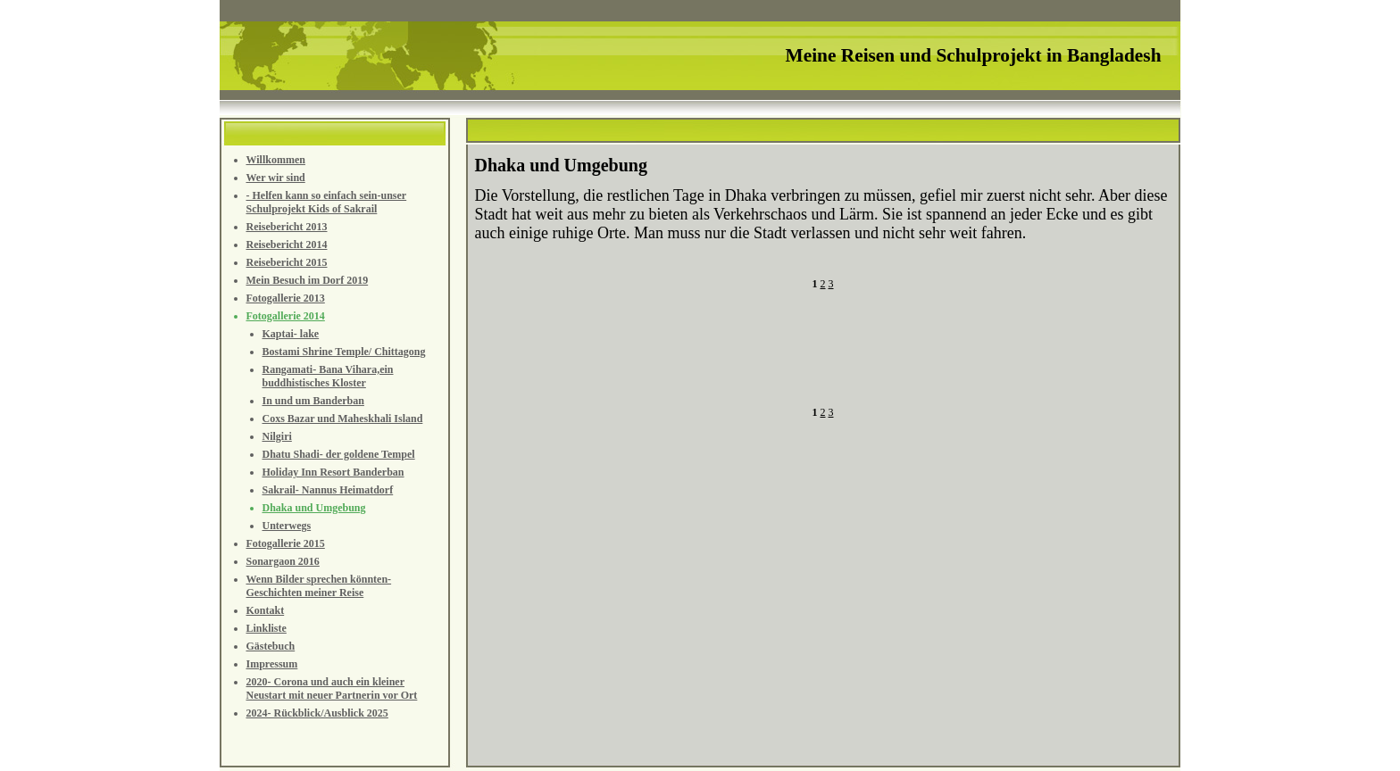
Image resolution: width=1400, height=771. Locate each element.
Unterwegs (287, 525)
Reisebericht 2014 (287, 244)
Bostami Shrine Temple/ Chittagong (344, 351)
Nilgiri (277, 436)
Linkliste (266, 628)
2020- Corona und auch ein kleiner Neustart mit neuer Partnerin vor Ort (332, 688)
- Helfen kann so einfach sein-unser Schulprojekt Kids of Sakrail (326, 202)
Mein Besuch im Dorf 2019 (307, 280)
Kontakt (265, 610)
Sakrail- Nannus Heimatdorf (328, 490)
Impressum (272, 664)
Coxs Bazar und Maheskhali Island (342, 418)
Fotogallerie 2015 (285, 543)
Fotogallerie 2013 (285, 298)
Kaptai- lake (291, 333)
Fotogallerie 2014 (285, 316)
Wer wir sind (275, 177)
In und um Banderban (313, 400)
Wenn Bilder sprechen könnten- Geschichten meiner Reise (319, 586)
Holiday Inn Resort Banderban (333, 472)
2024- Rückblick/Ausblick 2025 (317, 713)
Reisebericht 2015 (287, 262)
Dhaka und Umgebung (314, 508)
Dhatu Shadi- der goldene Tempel (338, 454)
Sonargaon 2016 (283, 561)
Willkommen (275, 159)
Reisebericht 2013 (287, 226)
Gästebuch (271, 646)
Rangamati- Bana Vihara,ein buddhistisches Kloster (328, 376)
